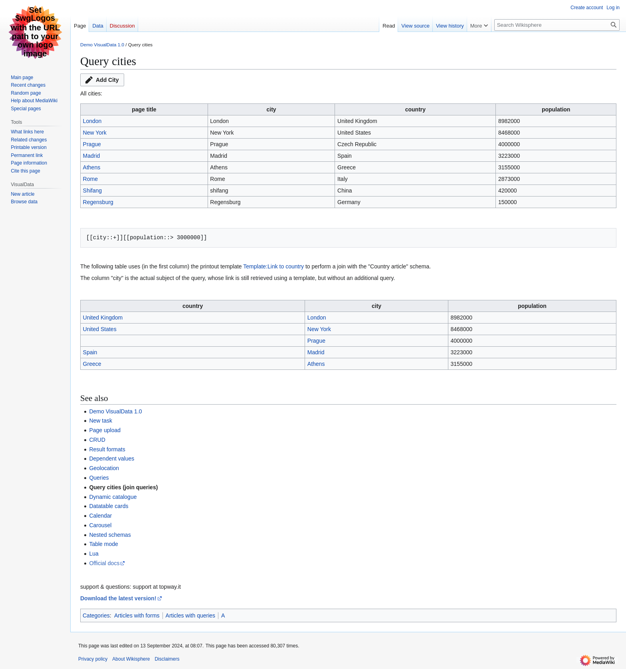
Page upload (105, 430)
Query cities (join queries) (123, 487)
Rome (90, 179)
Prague (92, 144)
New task (100, 420)
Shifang (92, 190)
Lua (93, 553)
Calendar (100, 515)
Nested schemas (110, 535)
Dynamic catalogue (113, 497)
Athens (92, 167)
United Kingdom (103, 317)
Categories (96, 615)
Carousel (100, 525)
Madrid (91, 156)
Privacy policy (92, 659)
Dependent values (111, 458)
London (92, 121)
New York (95, 132)
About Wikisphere (131, 659)
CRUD (97, 440)
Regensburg (98, 202)
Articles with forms (137, 615)
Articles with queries (191, 615)
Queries (99, 477)
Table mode (103, 544)
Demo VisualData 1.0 (102, 44)
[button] (102, 79)
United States (100, 329)
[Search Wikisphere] (557, 25)
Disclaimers (167, 659)
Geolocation (104, 468)
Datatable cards (108, 506)
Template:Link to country (273, 266)
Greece (92, 364)
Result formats (107, 449)
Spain (90, 352)
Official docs (104, 563)
